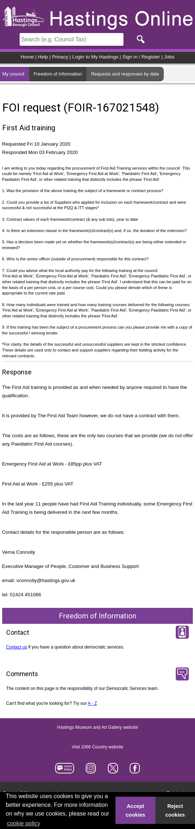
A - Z (92, 703)
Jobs (169, 57)
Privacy (60, 57)
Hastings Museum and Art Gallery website (97, 727)
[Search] (71, 39)
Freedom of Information (57, 74)
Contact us (16, 647)
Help (43, 57)
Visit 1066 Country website (97, 746)
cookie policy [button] (23, 823)
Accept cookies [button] (135, 810)
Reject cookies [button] (175, 810)
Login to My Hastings (95, 57)
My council (13, 74)
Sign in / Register (141, 57)
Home (27, 57)
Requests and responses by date (125, 74)
